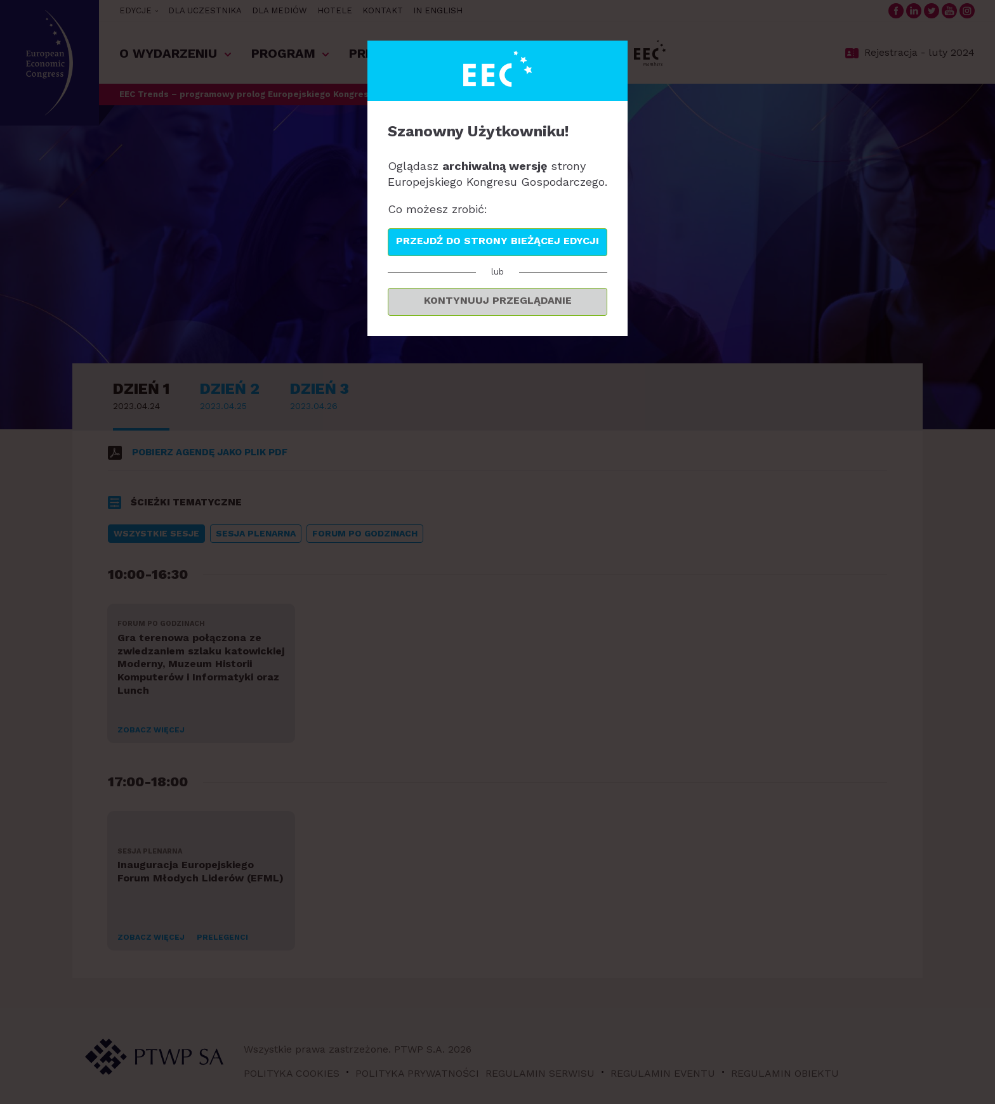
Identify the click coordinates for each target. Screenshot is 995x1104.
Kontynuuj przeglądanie (498, 300)
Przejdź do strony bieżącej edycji (497, 241)
